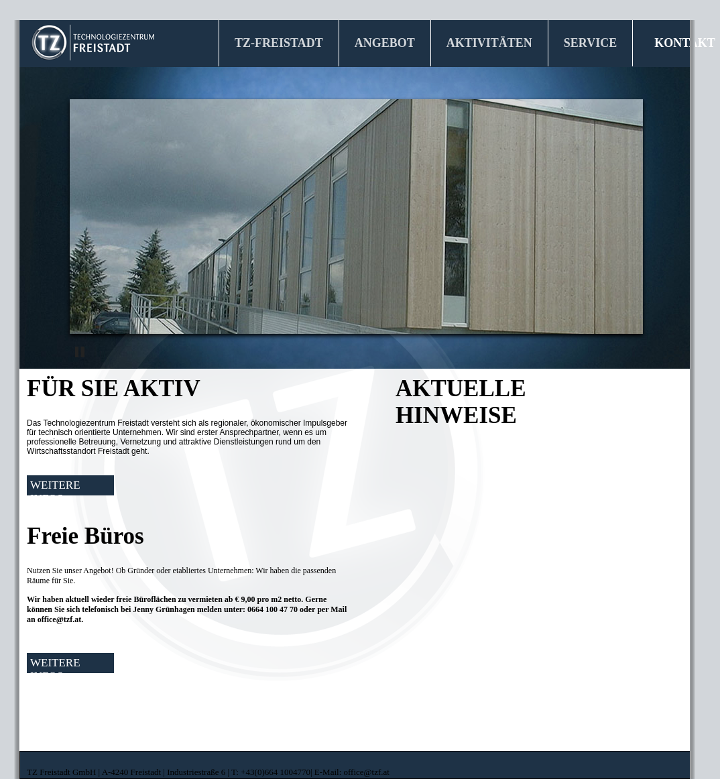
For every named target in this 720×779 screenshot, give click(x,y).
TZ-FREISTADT (284, 39)
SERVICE (595, 39)
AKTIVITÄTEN (494, 39)
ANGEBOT (390, 39)
